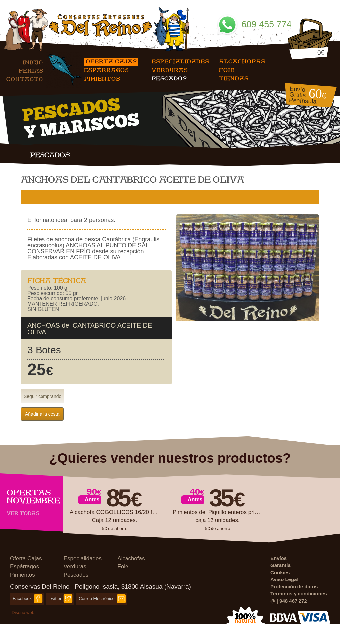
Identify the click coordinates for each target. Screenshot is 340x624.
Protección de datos (294, 586)
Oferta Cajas (111, 61)
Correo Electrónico (97, 598)
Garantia (280, 565)
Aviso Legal (284, 579)
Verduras (170, 70)
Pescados (169, 78)
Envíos (278, 558)
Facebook (22, 598)
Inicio (33, 62)
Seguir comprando (42, 396)
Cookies (280, 572)
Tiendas (233, 78)
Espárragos (106, 70)
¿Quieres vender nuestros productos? (170, 458)
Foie (227, 70)
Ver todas (23, 513)
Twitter (55, 598)
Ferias (31, 70)
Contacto (24, 79)
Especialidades (180, 61)
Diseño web (23, 612)
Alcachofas (242, 61)
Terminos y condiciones (298, 593)
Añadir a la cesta (42, 414)
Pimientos (102, 78)
